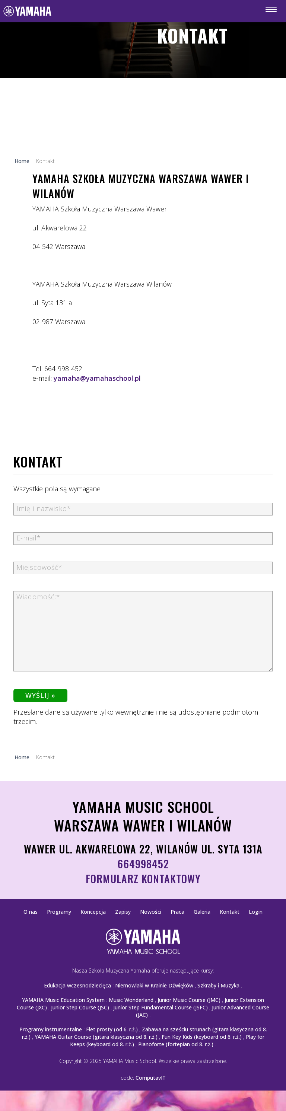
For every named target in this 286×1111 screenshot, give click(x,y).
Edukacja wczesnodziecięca (77, 985)
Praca (177, 911)
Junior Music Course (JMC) (189, 999)
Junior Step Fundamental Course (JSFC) (160, 1007)
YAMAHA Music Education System (63, 999)
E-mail (28, 537)
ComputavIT (151, 1077)
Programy (59, 911)
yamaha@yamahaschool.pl (97, 378)
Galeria (202, 911)
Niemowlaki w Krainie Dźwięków (154, 985)
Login (256, 911)
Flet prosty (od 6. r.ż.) (112, 1029)
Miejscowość (39, 567)
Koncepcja (93, 911)
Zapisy (123, 911)
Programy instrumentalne (50, 1029)
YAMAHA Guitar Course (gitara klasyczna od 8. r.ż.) (96, 1036)
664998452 (143, 863)
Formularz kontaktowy (143, 878)
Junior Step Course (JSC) (80, 1007)
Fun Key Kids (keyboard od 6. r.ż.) (202, 1036)
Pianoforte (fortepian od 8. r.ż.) (175, 1044)
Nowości (150, 911)
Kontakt (229, 911)
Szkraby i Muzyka (218, 985)
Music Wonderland (131, 999)
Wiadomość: (38, 596)
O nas (30, 911)
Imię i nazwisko (43, 508)
